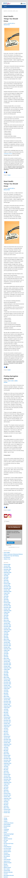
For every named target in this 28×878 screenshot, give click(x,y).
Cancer (5, 827)
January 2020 (7, 680)
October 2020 (7, 666)
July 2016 (6, 747)
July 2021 (6, 652)
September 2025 (7, 572)
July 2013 (6, 801)
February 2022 (7, 640)
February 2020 (7, 679)
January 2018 (7, 718)
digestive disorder (8, 838)
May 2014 (6, 788)
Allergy (5, 818)
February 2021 (7, 660)
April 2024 (6, 599)
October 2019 (7, 685)
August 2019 (7, 688)
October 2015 (7, 761)
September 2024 (7, 591)
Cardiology (6, 829)
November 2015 (7, 760)
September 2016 (7, 744)
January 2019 (7, 699)
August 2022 (7, 631)
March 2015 (6, 772)
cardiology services (8, 153)
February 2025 (7, 583)
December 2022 (7, 625)
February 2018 (7, 717)
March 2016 (6, 753)
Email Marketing (12, 547)
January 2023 (7, 623)
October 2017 (7, 723)
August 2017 (7, 726)
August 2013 (7, 799)
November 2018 (7, 702)
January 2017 (7, 737)
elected (5, 845)
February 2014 (7, 793)
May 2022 (6, 636)
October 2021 (7, 647)
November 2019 (7, 683)
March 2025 (6, 582)
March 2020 (6, 677)
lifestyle (5, 864)
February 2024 (7, 602)
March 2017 (6, 734)
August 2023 (7, 612)
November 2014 (7, 779)
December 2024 (7, 586)
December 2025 (7, 567)
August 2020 (7, 669)
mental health (7, 870)
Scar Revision (7, 557)
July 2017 (6, 728)
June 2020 (6, 672)
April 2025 (6, 580)
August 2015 (7, 764)
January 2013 (7, 811)
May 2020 (6, 674)
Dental (5, 832)
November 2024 (7, 588)
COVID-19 (6, 830)
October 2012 (7, 812)
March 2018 (6, 715)
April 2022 (6, 637)
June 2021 (6, 653)
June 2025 (6, 577)
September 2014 (7, 782)
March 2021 (6, 658)
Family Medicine (7, 846)
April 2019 (6, 694)
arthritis (5, 819)
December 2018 (7, 701)
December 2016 (7, 739)
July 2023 (6, 613)
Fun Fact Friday (7, 848)
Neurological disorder (9, 875)
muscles (6, 873)
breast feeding (7, 824)
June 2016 (6, 749)
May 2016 (6, 750)
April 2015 (6, 771)
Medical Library (7, 867)
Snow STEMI (7, 552)
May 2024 (6, 597)
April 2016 (6, 752)
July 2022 (6, 632)
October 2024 (7, 590)
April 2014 (6, 790)
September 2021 (7, 648)
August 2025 (7, 574)
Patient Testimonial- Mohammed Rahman (13, 554)
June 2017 (6, 729)
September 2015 (7, 763)
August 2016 (7, 745)
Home (5, 6)
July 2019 (6, 690)
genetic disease (7, 851)
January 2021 (7, 661)
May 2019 (6, 693)
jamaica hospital (7, 862)
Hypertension (7, 861)
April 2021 (6, 656)
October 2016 (7, 742)
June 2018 (6, 710)
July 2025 (6, 575)
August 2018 (7, 707)
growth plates (7, 854)
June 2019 (6, 691)
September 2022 (7, 629)
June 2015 (6, 768)
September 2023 (7, 610)
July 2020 (6, 671)
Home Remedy (7, 859)
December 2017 (7, 720)
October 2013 (7, 796)
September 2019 (7, 687)
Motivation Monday (8, 872)
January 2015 (7, 776)
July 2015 (6, 766)
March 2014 (6, 791)
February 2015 (7, 774)
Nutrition (6, 877)
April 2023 (6, 618)
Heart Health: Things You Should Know (11, 18)
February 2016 (7, 755)
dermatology (7, 835)
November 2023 (7, 607)
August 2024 (7, 593)
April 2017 (6, 733)
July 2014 (6, 785)
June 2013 (6, 803)
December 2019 (7, 682)
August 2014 (7, 784)
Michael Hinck (7, 24)
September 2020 (7, 667)
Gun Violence (7, 856)
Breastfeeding (7, 826)
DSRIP (5, 842)
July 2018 (6, 709)
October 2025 (7, 570)
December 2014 (7, 777)
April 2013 (6, 806)
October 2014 (7, 780)
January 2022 (7, 642)
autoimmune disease (8, 822)
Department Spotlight (9, 834)
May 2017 (6, 731)
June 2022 (6, 634)
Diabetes (6, 837)
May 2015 (6, 769)
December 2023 (7, 605)
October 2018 (7, 704)
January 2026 (7, 566)
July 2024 (6, 594)
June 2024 (6, 596)
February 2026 (7, 564)
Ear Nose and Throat (8, 843)
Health (9, 175)
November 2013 (7, 795)
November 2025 (7, 569)
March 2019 (6, 696)
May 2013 (6, 804)
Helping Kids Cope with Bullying (11, 555)
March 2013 (6, 807)
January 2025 (7, 585)
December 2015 (7, 758)
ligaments (6, 865)
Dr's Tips (6, 840)
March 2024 (6, 601)
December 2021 (7, 644)
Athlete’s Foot (7, 559)
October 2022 (7, 628)
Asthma (5, 821)
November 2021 (7, 645)
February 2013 (7, 809)
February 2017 (7, 736)
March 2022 (6, 639)
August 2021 (7, 650)
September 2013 (7, 798)
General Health (7, 850)
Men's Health (7, 869)
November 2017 (7, 722)
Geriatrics (6, 853)
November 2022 (7, 626)
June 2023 (6, 615)
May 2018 (6, 712)
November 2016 (7, 741)
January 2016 (7, 756)
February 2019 (7, 698)
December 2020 (7, 663)
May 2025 (6, 578)
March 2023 (6, 620)
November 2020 (7, 664)
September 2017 (7, 725)
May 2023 (6, 617)
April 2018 (6, 714)
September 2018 (7, 706)
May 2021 (6, 655)
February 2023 (7, 621)
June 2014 (6, 787)
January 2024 (7, 604)
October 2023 (7, 609)
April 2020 (6, 675)
